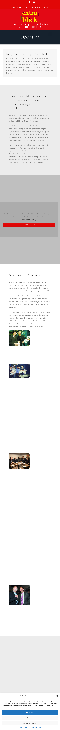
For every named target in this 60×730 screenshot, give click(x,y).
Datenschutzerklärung (35, 727)
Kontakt (19, 7)
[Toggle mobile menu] (58, 12)
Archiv (13, 7)
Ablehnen (30, 718)
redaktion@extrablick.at (41, 7)
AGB (32, 7)
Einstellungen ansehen (30, 723)
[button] (57, 696)
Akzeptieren (30, 712)
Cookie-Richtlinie (23, 727)
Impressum (26, 7)
